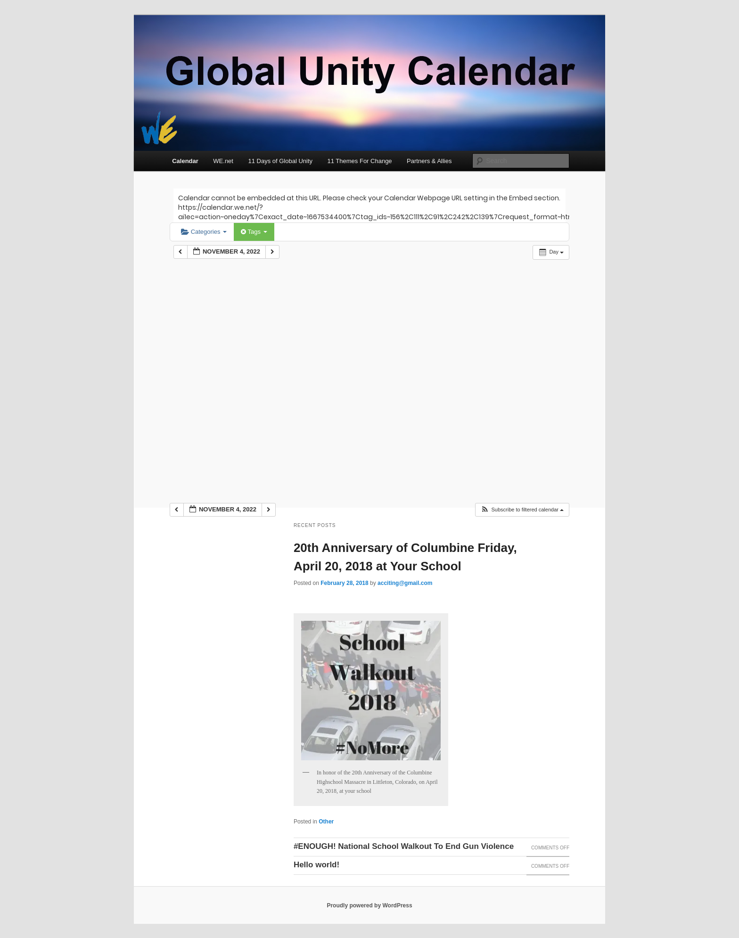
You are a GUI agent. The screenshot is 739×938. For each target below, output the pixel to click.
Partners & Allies (429, 161)
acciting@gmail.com (405, 583)
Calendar (185, 161)
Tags (254, 231)
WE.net (223, 161)
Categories (204, 231)
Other (326, 821)
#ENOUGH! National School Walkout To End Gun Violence (404, 846)
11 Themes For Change (360, 161)
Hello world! (316, 864)
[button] (522, 509)
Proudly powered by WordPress (369, 905)
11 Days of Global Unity (280, 161)
